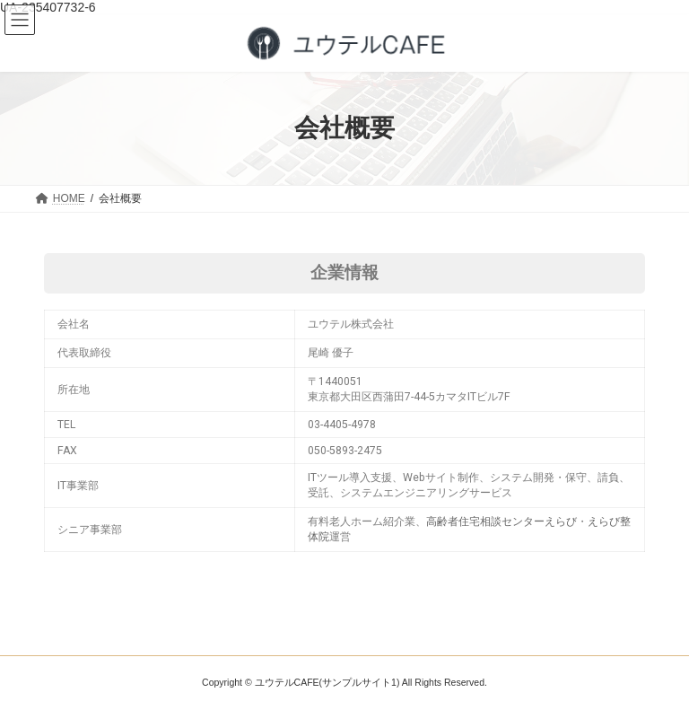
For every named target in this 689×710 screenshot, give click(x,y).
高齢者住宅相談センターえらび (501, 521)
